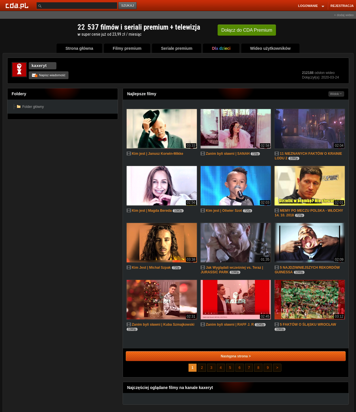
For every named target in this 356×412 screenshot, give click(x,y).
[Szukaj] (76, 5)
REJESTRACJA (342, 5)
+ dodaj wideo (344, 15)
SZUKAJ (127, 5)
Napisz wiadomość (49, 75)
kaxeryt (39, 65)
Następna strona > (236, 356)
